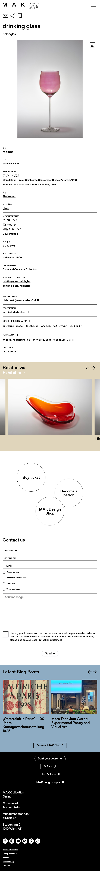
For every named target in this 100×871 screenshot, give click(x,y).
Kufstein (65, 180)
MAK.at (50, 766)
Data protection (10, 853)
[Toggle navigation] (93, 4)
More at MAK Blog (50, 745)
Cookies (6, 865)
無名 (16, 175)
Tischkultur (9, 196)
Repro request (13, 572)
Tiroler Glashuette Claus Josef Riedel (38, 180)
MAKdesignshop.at (50, 782)
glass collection (11, 163)
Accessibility (8, 861)
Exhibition (13, 372)
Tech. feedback (13, 589)
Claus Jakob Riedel (28, 184)
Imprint (6, 857)
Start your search (50, 758)
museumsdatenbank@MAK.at (16, 816)
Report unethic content (17, 578)
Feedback (11, 583)
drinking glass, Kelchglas (16, 281)
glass (6, 208)
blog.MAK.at (50, 774)
